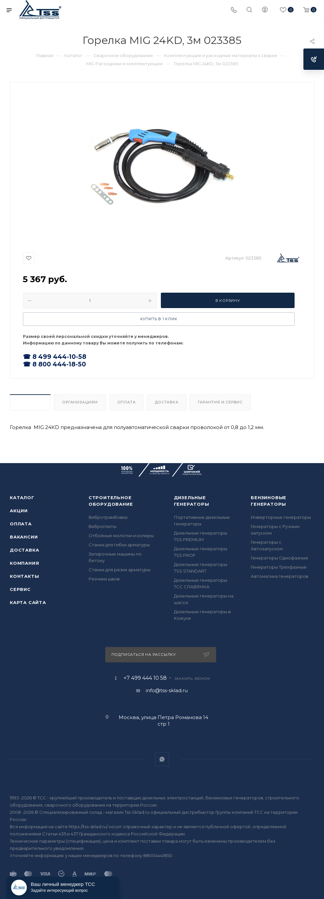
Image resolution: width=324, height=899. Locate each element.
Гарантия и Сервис (220, 402)
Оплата (126, 402)
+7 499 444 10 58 (145, 678)
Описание (30, 402)
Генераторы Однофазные (279, 557)
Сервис (20, 589)
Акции (19, 510)
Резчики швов (104, 578)
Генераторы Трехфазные (279, 567)
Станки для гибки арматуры (119, 544)
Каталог (22, 497)
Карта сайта (28, 602)
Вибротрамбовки (108, 517)
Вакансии (24, 536)
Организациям (80, 402)
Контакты (24, 576)
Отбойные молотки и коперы (121, 535)
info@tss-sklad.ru (167, 690)
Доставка (166, 402)
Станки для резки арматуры (119, 569)
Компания (24, 563)
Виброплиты (102, 526)
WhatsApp (162, 759)
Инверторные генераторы (281, 517)
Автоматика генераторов (279, 576)
